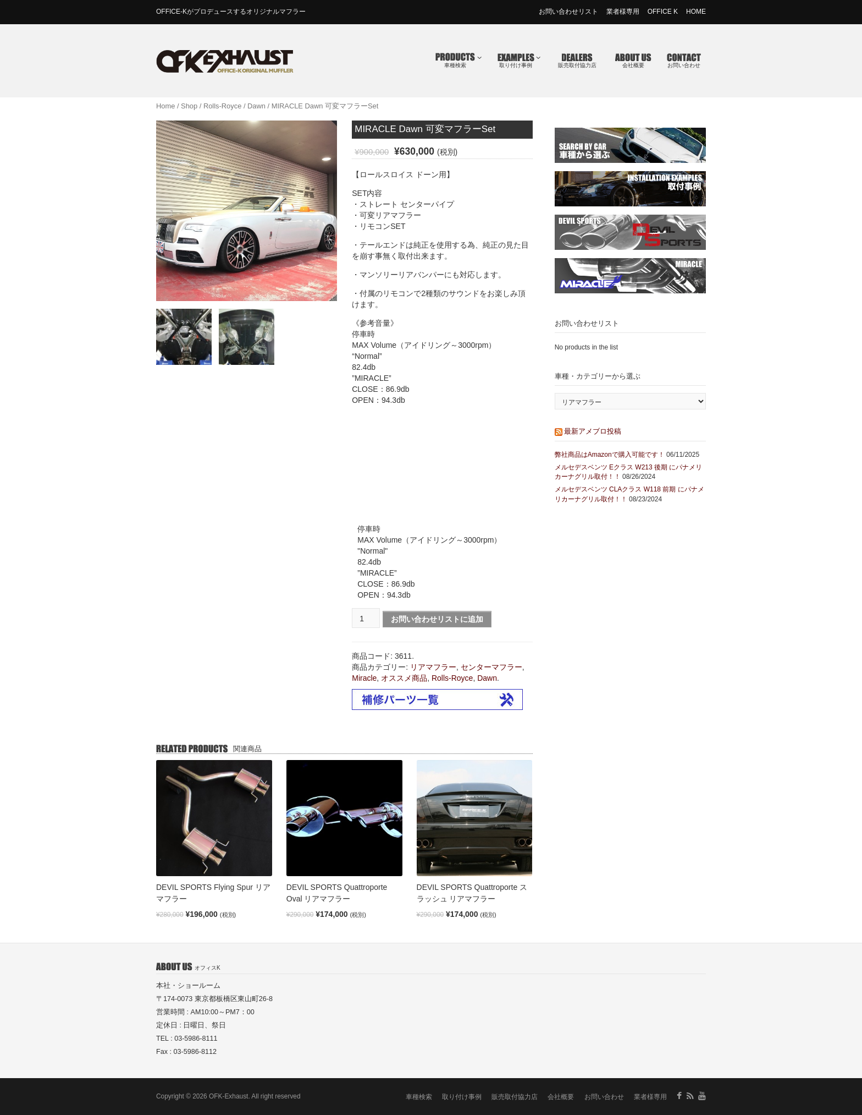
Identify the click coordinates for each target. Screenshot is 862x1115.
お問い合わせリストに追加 (437, 619)
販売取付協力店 (577, 65)
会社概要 (633, 65)
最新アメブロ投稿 (592, 431)
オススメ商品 (404, 678)
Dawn (256, 106)
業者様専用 (622, 11)
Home (165, 106)
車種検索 (463, 61)
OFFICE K (663, 11)
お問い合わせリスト (568, 11)
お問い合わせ (683, 65)
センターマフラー (491, 667)
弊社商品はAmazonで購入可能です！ (610, 454)
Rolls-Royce (222, 106)
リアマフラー (433, 667)
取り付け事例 (519, 61)
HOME (696, 11)
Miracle (364, 678)
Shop (189, 106)
